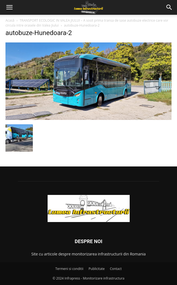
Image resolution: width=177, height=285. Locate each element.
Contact (116, 268)
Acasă (9, 20)
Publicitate (97, 268)
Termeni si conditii (69, 268)
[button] (9, 7)
